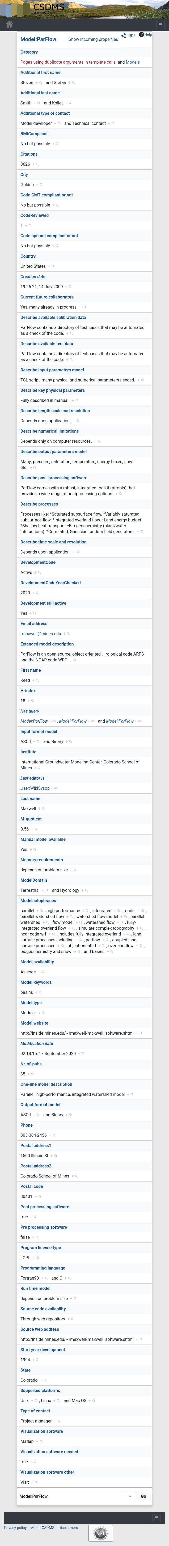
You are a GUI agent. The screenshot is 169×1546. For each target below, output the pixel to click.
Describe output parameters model (53, 451)
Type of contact (35, 1410)
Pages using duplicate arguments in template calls (68, 62)
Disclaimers (68, 1528)
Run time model (35, 1288)
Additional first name (40, 72)
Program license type (40, 1247)
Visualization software (41, 1431)
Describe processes (39, 504)
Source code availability (43, 1308)
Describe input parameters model (52, 369)
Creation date (32, 276)
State (25, 1370)
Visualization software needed (49, 1451)
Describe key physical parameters (52, 390)
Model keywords (36, 982)
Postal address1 (35, 1145)
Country (28, 256)
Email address (33, 623)
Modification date (36, 1043)
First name (30, 670)
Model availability (37, 961)
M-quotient (31, 819)
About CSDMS (42, 1528)
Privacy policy (15, 1528)
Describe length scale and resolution (55, 410)
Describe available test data (46, 343)
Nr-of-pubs (31, 1063)
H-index (28, 690)
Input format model (38, 731)
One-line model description (46, 1084)
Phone (26, 1125)
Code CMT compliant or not (46, 194)
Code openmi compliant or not (49, 235)
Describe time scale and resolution (53, 541)
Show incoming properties (93, 39)
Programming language (42, 1268)
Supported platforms (40, 1390)
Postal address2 (35, 1166)
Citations (29, 154)
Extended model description (47, 644)
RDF (132, 36)
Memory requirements (41, 859)
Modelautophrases (38, 900)
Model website (34, 1023)
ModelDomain (33, 880)
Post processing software (44, 1206)
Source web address (39, 1329)
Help (145, 34)
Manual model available (43, 839)
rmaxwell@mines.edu (40, 633)
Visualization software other (47, 1472)
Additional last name (40, 92)
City (24, 174)
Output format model (40, 1104)
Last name (30, 798)
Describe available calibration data (53, 317)
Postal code (31, 1186)
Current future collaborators (47, 297)
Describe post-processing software (53, 477)
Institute (28, 751)
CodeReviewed (34, 215)
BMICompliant (34, 133)
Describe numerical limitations (49, 431)
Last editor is (32, 778)
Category (29, 52)
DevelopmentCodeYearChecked (50, 582)
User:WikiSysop (35, 788)
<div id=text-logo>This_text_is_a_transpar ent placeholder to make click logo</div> (8, 9)
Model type (31, 1002)
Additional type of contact (45, 113)
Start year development (42, 1349)
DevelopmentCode (38, 562)
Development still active (43, 603)
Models (133, 62)
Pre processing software (43, 1227)
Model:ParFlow (38, 39)
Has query (29, 711)
